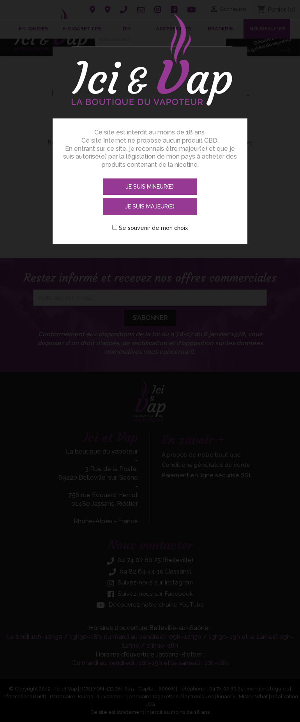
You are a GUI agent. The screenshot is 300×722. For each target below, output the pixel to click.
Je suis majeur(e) (192, 184)
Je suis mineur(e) (108, 184)
